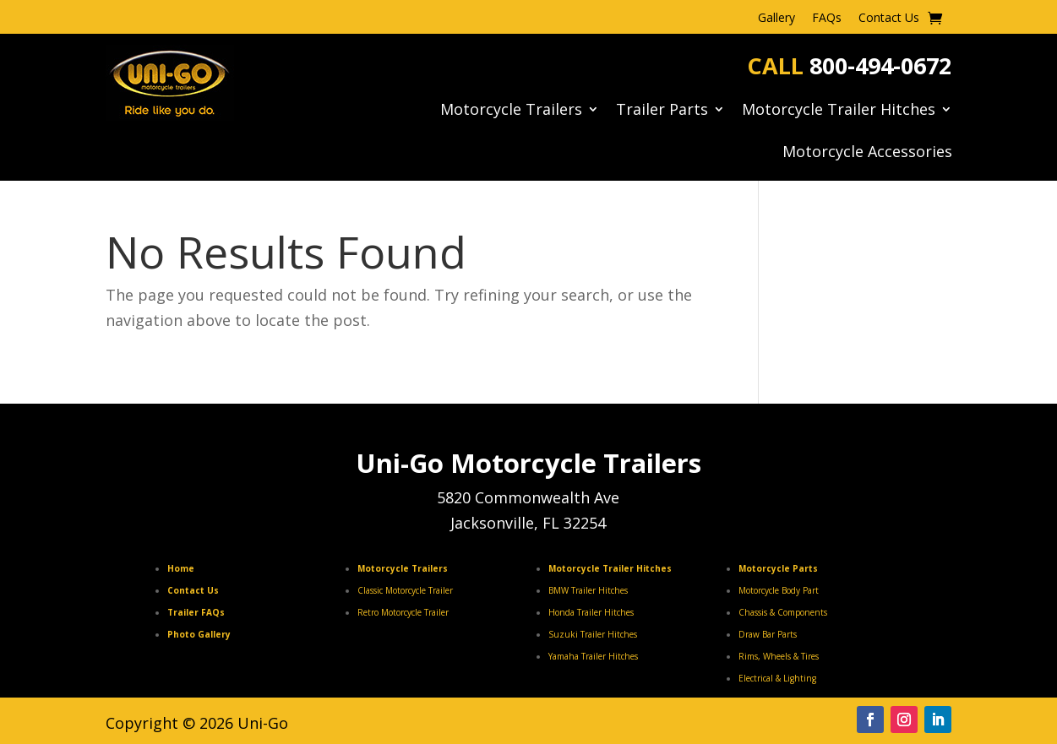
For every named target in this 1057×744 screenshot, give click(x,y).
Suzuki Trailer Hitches (592, 634)
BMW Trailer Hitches (588, 590)
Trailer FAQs (196, 612)
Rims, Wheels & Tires (778, 656)
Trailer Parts (662, 111)
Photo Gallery (199, 634)
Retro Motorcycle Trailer (403, 612)
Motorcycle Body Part (778, 590)
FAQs (827, 18)
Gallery (776, 18)
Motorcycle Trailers (511, 111)
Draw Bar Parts (767, 634)
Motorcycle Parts (778, 568)
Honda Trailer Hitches (591, 612)
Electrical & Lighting (777, 678)
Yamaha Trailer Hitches (593, 656)
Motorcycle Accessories (867, 153)
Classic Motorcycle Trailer (405, 590)
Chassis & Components (782, 612)
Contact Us (888, 18)
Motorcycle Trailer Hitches (838, 111)
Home (180, 568)
